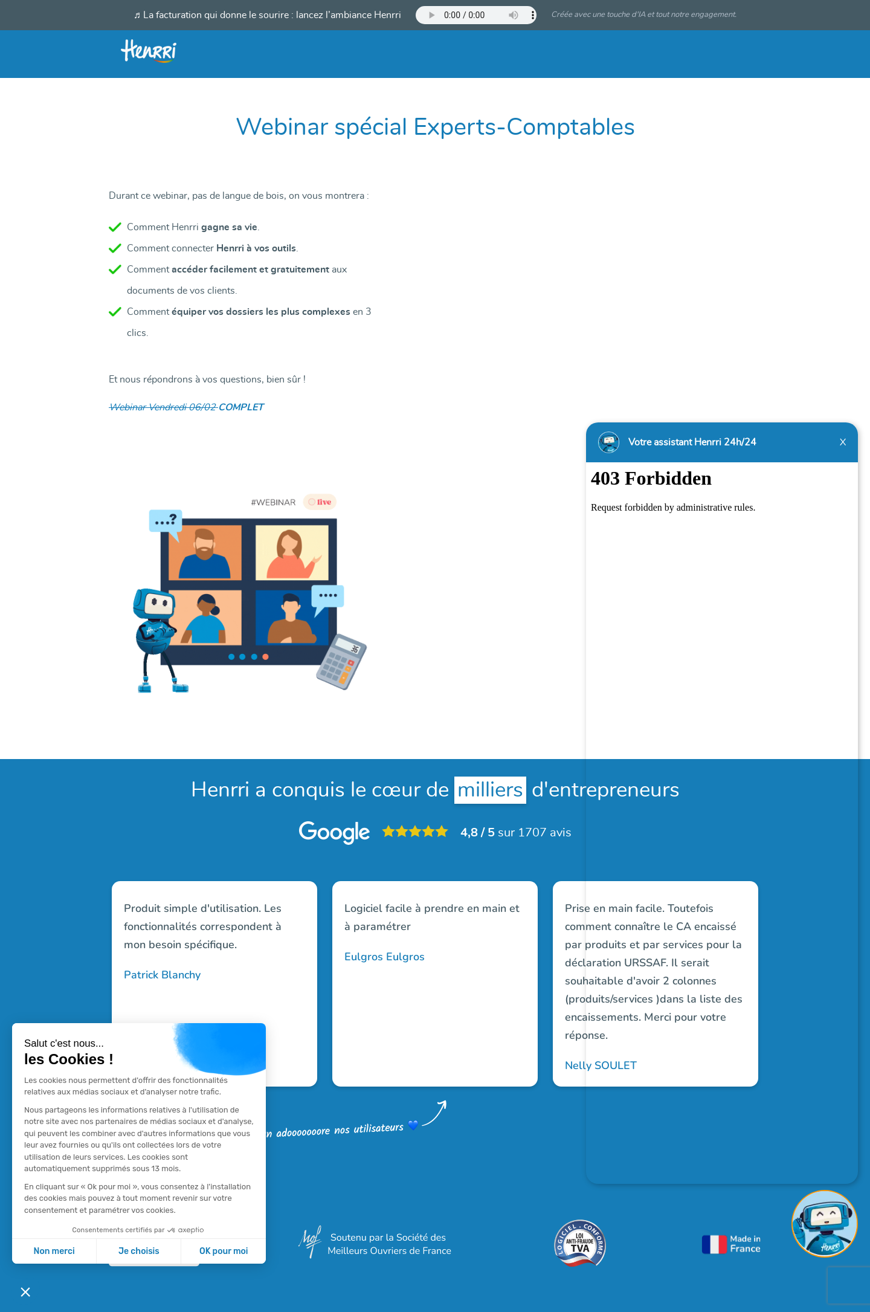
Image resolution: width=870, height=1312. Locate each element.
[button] (25, 1291)
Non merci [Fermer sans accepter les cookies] (53, 1251)
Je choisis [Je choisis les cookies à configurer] (139, 1251)
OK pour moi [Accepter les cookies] (223, 1251)
